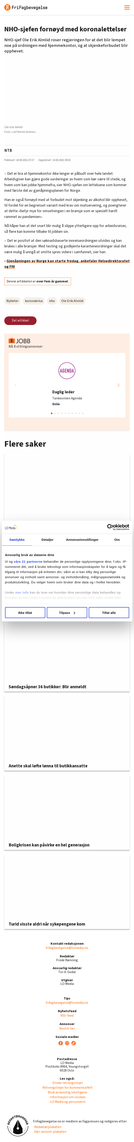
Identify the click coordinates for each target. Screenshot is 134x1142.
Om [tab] (117, 539)
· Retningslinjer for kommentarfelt (67, 1087)
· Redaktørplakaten (47, 1127)
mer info (22, 592)
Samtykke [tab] (17, 539)
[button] (118, 385)
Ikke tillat (25, 612)
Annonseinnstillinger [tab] (82, 539)
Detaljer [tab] (48, 539)
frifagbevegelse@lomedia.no (67, 948)
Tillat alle (109, 612)
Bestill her (67, 1028)
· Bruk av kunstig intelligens (67, 1092)
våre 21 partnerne (28, 561)
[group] (67, 385)
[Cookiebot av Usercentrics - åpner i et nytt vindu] (110, 527)
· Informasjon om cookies (67, 1097)
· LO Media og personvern (67, 1101)
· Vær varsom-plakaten (49, 1131)
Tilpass (67, 612)
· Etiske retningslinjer (67, 1083)
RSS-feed (67, 1015)
